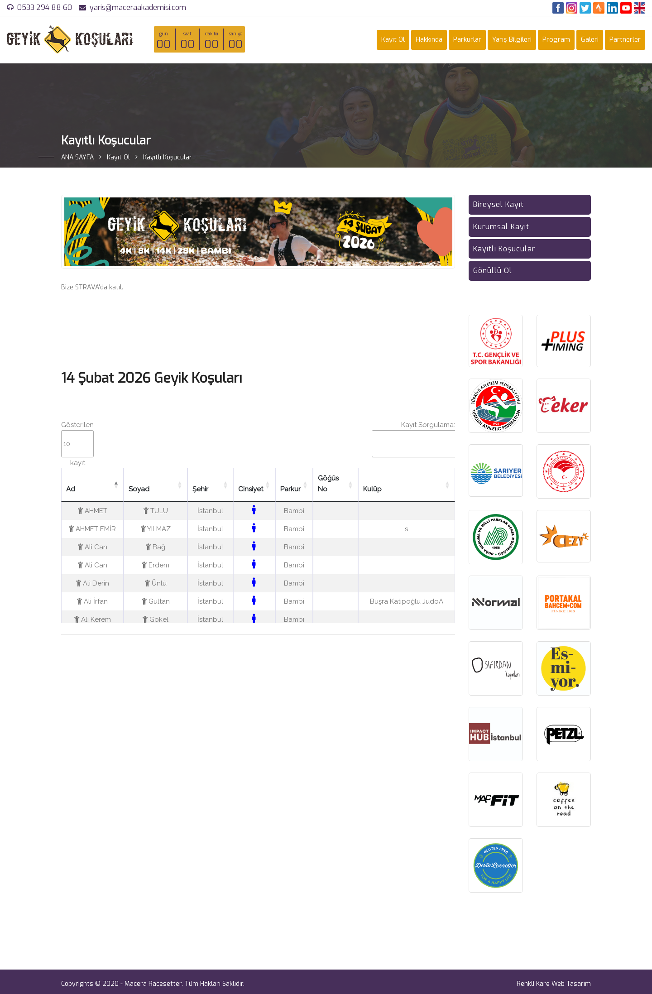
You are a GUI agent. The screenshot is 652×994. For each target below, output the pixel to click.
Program (556, 39)
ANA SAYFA (77, 157)
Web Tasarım (571, 984)
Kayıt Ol (393, 39)
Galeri (590, 39)
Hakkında (429, 39)
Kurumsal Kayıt (501, 226)
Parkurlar (467, 39)
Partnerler (625, 39)
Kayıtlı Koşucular (504, 249)
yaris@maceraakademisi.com (138, 7)
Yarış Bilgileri (512, 39)
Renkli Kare (533, 984)
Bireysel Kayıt (498, 204)
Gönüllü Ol (492, 270)
